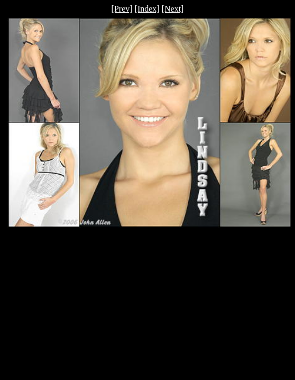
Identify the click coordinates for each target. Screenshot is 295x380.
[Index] (147, 8)
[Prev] (122, 8)
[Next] (173, 8)
